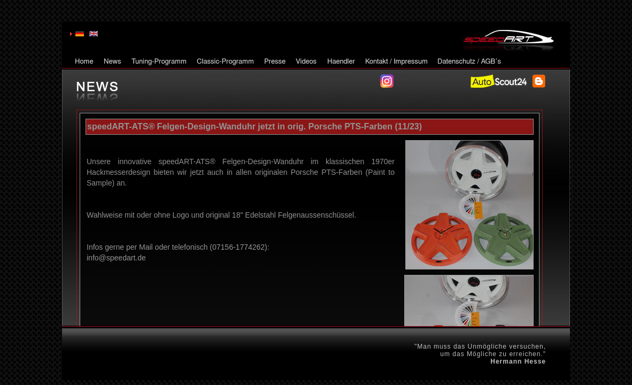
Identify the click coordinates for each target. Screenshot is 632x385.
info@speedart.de (116, 257)
